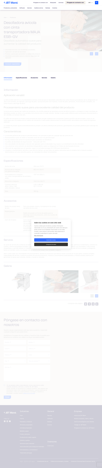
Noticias (47, 8)
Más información (38, 238)
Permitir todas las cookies (42, 242)
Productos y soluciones (10, 8)
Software (22, 8)
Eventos (54, 8)
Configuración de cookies (60, 242)
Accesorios (34, 77)
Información (8, 77)
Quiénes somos (38, 8)
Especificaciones (21, 77)
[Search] (96, 2)
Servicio (29, 8)
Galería (53, 77)
